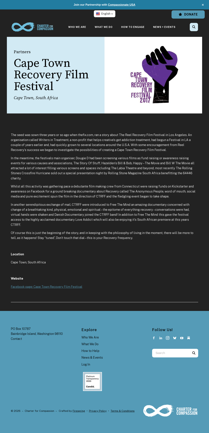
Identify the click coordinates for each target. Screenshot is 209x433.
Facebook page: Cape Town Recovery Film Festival (46, 287)
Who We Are (77, 26)
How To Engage (133, 26)
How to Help (90, 351)
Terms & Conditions (123, 411)
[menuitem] (77, 27)
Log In (85, 364)
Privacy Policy (98, 411)
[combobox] (171, 353)
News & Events (92, 357)
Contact (16, 339)
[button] (203, 5)
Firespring (79, 411)
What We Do (104, 26)
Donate (188, 14)
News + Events (164, 26)
